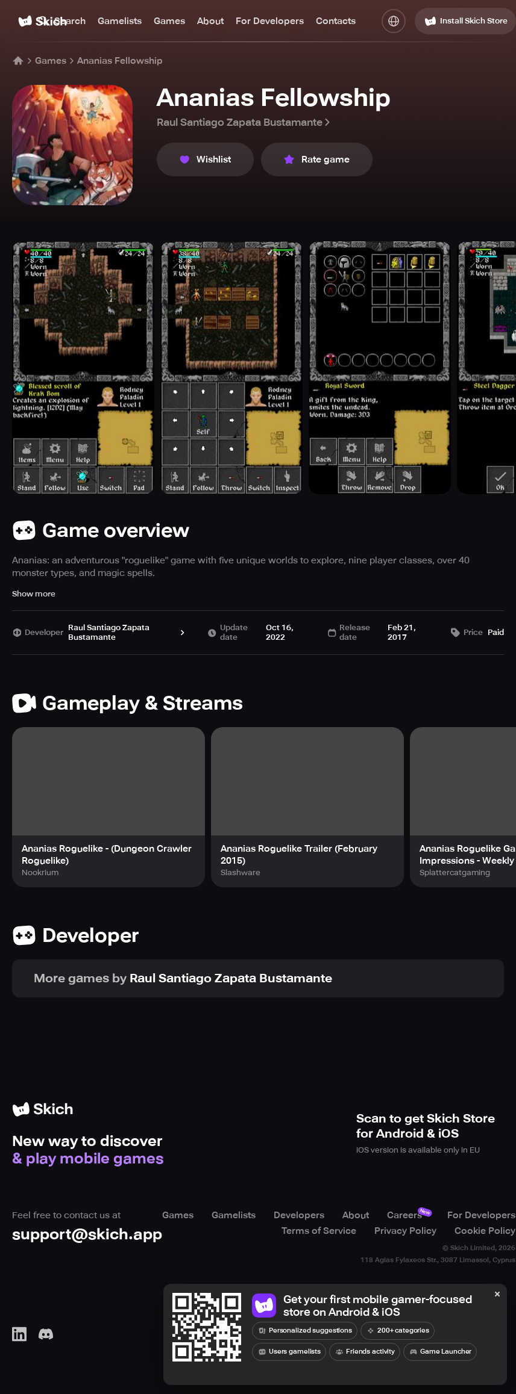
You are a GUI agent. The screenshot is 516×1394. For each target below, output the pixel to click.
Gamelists (120, 21)
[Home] (18, 61)
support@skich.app (87, 1234)
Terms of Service (319, 1230)
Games (169, 21)
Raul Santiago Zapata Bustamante (244, 122)
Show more (33, 593)
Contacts (336, 21)
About (210, 21)
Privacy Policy (405, 1230)
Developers (299, 1215)
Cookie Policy (485, 1230)
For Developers (270, 21)
